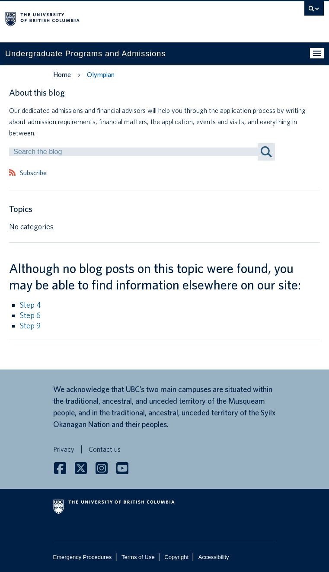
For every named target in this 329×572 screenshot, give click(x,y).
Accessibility (213, 557)
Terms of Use (138, 557)
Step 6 (30, 315)
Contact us (105, 449)
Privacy (63, 449)
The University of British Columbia (116, 17)
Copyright (176, 557)
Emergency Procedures (82, 557)
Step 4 (30, 304)
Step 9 (30, 325)
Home (62, 75)
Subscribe (33, 173)
